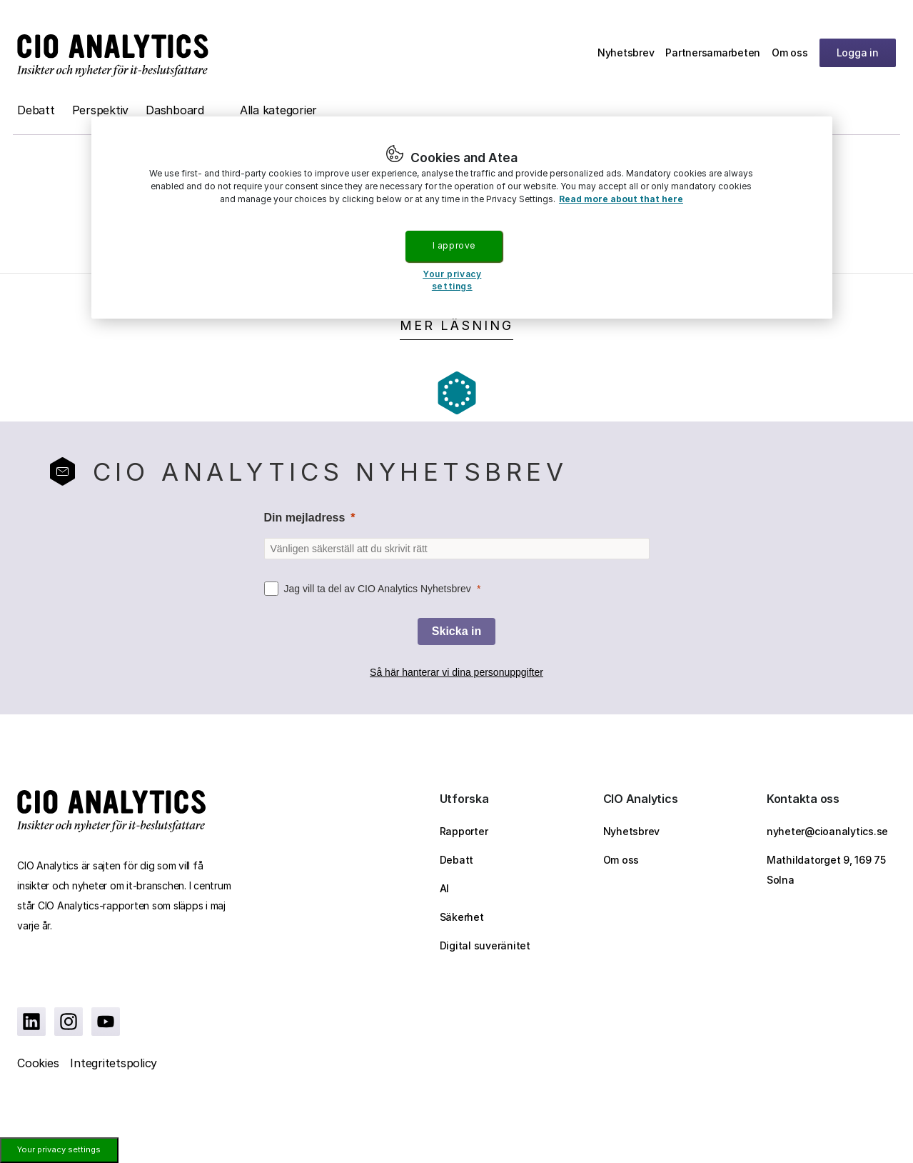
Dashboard (175, 110)
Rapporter (464, 831)
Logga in (858, 52)
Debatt (36, 110)
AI (445, 888)
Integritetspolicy (113, 1063)
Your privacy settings (59, 1149)
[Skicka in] (456, 631)
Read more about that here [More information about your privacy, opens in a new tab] (621, 199)
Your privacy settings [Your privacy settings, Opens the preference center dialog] (452, 280)
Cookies (38, 1063)
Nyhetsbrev (626, 52)
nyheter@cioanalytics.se (827, 831)
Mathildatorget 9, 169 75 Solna (826, 870)
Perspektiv (100, 110)
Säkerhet (462, 917)
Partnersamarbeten (712, 52)
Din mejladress (304, 517)
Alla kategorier (278, 110)
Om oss (790, 52)
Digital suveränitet (485, 945)
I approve (454, 245)
